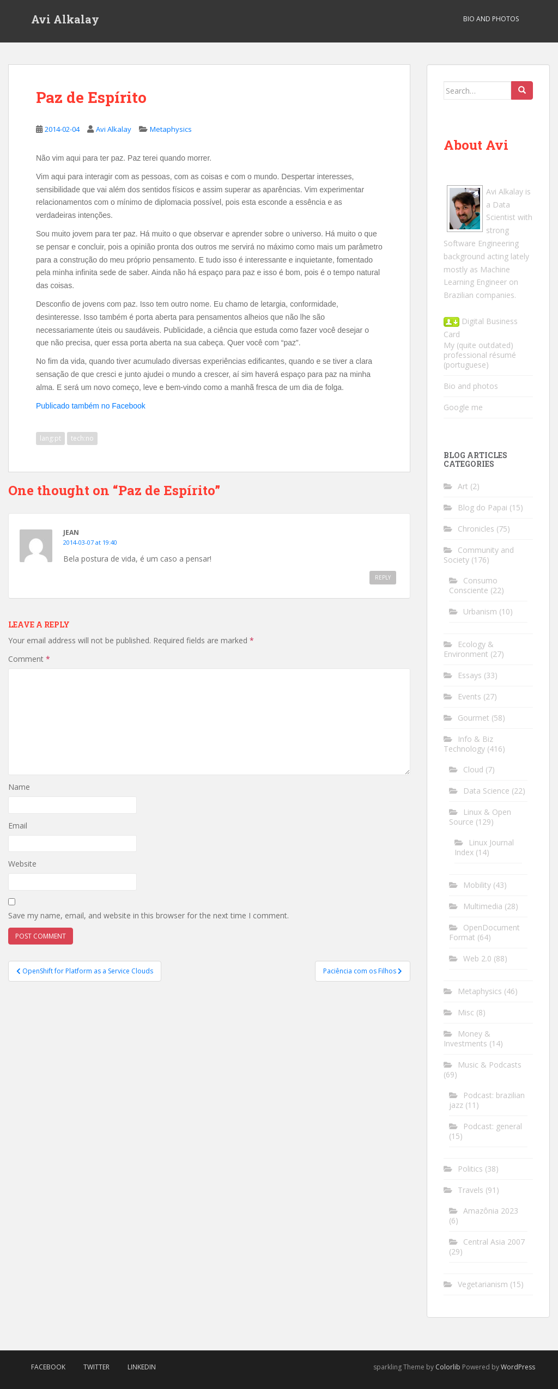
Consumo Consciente (473, 585)
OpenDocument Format (484, 932)
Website (22, 863)
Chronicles (476, 528)
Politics (470, 1168)
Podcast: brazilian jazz (487, 1100)
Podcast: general (492, 1126)
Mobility (477, 885)
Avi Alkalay (65, 19)
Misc (466, 1012)
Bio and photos (471, 386)
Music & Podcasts (489, 1064)
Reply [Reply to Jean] (383, 577)
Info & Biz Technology (468, 744)
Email (17, 825)
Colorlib (447, 1367)
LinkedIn (142, 1367)
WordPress (518, 1367)
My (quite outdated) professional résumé (480, 350)
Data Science (486, 790)
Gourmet (473, 717)
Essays (470, 675)
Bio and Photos (491, 18)
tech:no (82, 438)
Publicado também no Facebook (90, 405)
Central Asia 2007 (494, 1241)
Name (19, 787)
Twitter (96, 1367)
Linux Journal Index (484, 847)
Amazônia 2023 (490, 1210)
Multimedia (482, 906)
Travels (470, 1190)
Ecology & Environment (469, 649)
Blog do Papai (482, 507)
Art (463, 486)
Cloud (473, 769)
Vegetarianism (483, 1284)
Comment (29, 659)
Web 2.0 (477, 958)
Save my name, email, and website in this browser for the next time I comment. (148, 915)
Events (469, 696)
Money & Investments (467, 1038)
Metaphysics (171, 129)
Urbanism (480, 611)
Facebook (48, 1367)
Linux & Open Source (480, 817)
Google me (463, 407)
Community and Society (479, 555)
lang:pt (50, 438)
